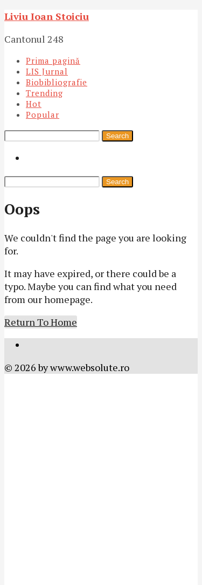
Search (117, 136)
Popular (42, 114)
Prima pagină (53, 60)
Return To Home (40, 321)
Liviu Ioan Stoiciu (46, 16)
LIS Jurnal (47, 71)
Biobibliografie (56, 82)
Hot (33, 103)
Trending (44, 93)
